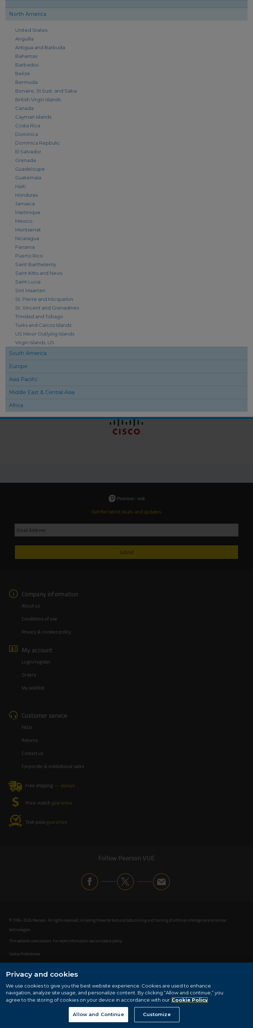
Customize (157, 1015)
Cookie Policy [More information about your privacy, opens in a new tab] (190, 1000)
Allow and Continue (98, 1015)
